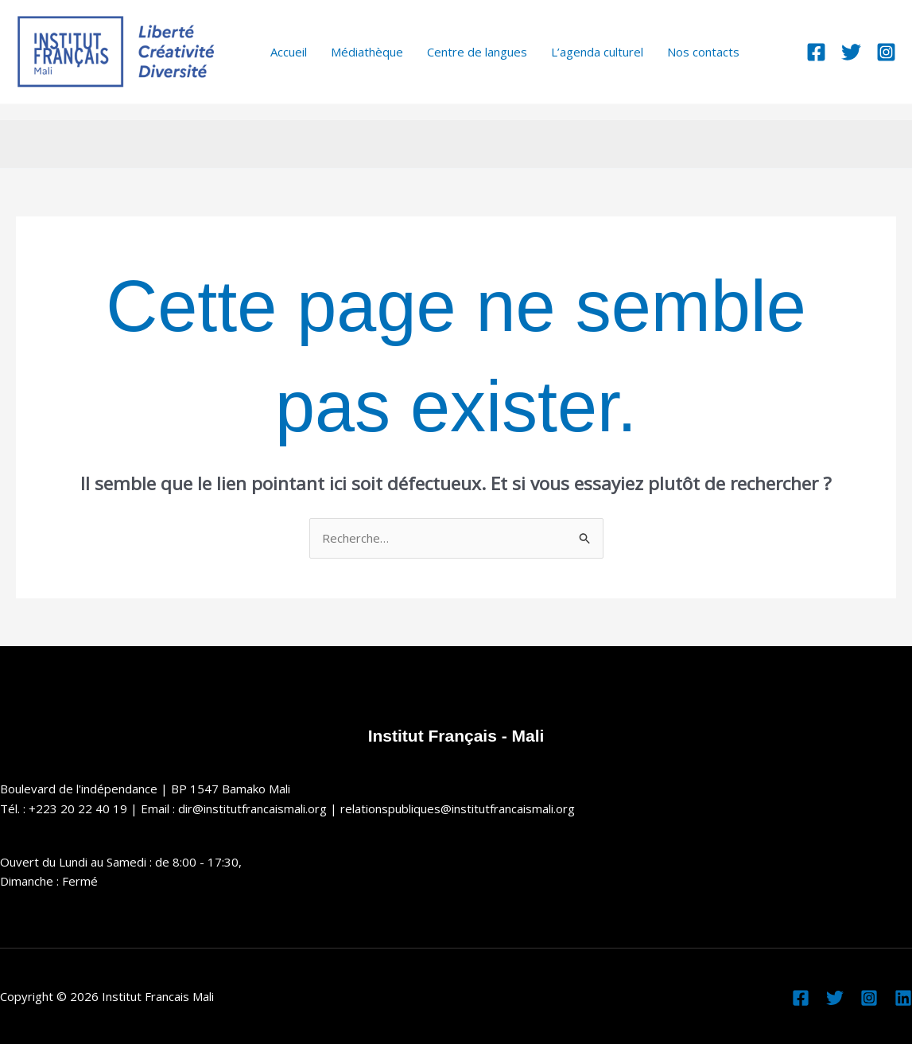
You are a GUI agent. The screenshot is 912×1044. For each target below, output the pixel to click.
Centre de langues (477, 52)
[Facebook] (816, 52)
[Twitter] (851, 52)
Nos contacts (703, 52)
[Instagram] (886, 52)
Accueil (288, 52)
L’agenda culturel (597, 52)
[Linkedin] (903, 998)
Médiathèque (367, 52)
